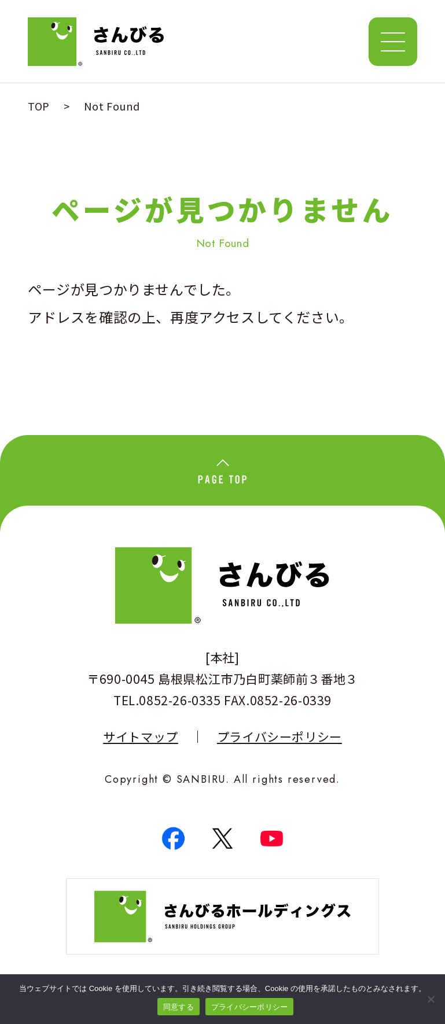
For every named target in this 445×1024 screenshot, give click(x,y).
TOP (39, 105)
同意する (178, 1007)
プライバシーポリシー (279, 737)
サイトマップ (140, 737)
